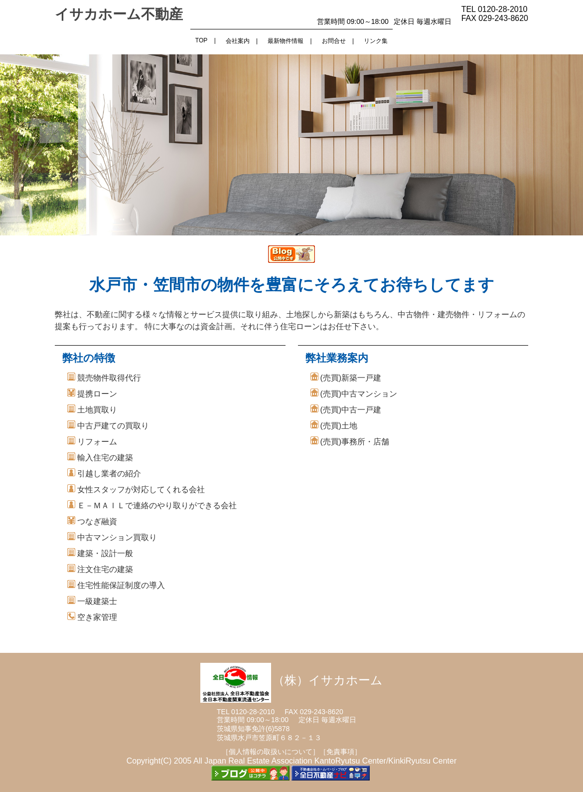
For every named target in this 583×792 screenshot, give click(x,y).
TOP (201, 40)
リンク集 (376, 40)
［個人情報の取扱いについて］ (270, 752)
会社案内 (238, 40)
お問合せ (334, 40)
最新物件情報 (285, 40)
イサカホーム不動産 (119, 14)
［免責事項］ (340, 752)
